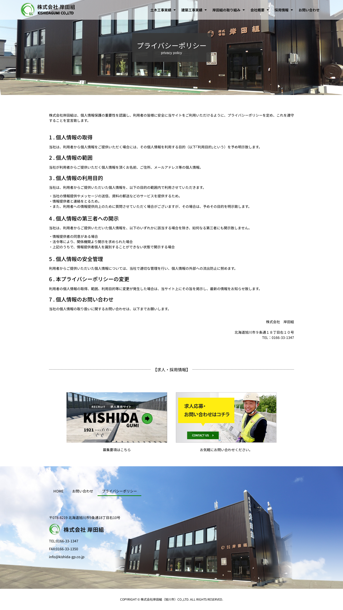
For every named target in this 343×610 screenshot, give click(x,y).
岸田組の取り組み (228, 10)
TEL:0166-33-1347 (63, 540)
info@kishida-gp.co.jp (66, 556)
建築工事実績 (194, 10)
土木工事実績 (163, 10)
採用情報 (284, 10)
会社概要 (259, 10)
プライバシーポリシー (119, 491)
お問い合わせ (309, 9)
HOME (58, 491)
